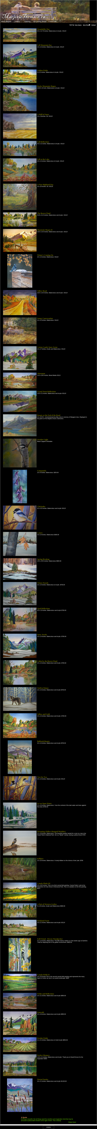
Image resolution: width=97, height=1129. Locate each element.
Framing (27, 21)
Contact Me (52, 21)
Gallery (17, 21)
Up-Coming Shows (39, 21)
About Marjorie (6, 21)
